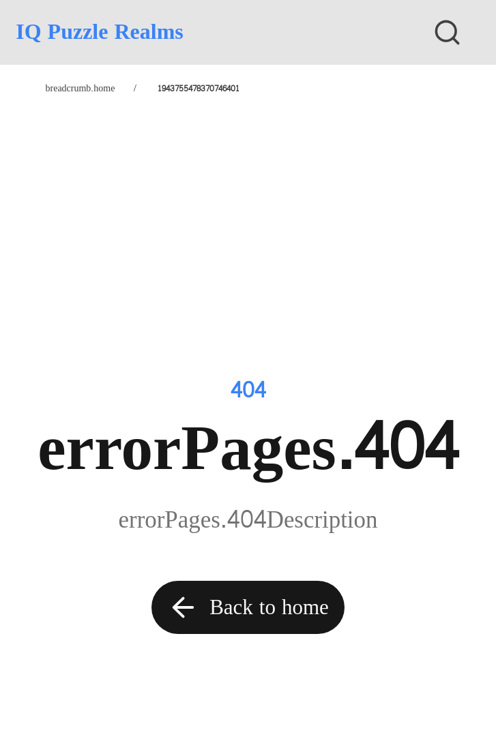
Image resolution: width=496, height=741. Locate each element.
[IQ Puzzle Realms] (196, 32)
